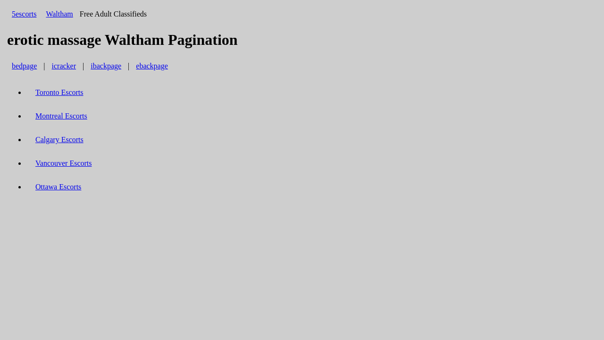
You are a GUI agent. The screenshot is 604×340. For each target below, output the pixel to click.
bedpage (24, 66)
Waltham (59, 14)
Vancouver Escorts (63, 163)
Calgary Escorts (59, 140)
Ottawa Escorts (58, 187)
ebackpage (152, 66)
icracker (64, 66)
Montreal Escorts (61, 116)
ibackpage (106, 66)
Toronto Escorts (59, 92)
